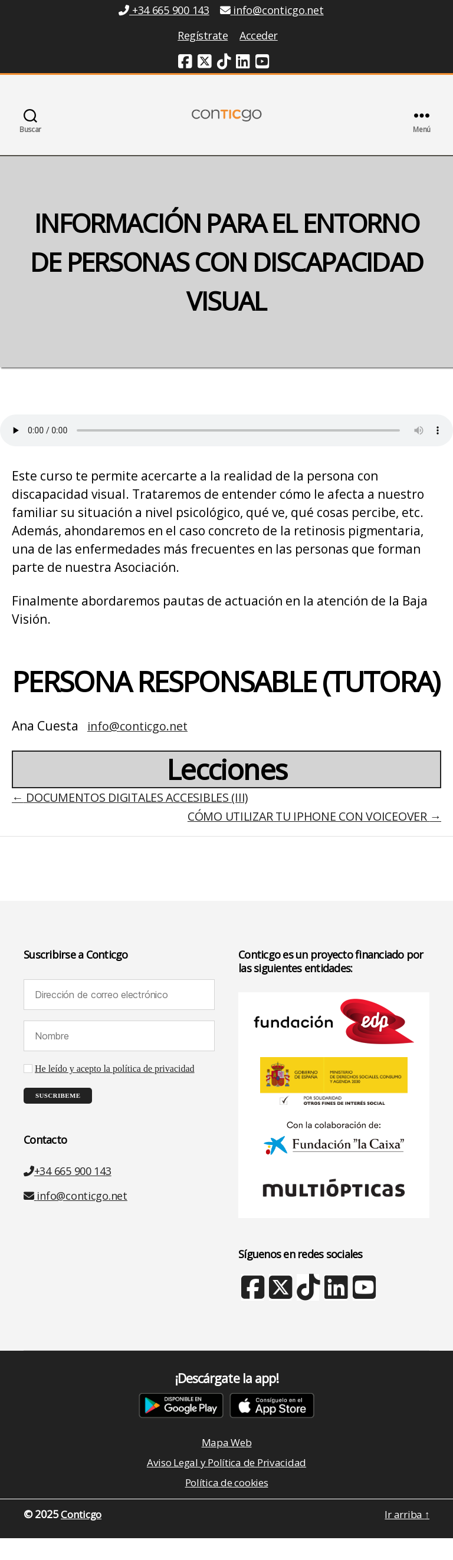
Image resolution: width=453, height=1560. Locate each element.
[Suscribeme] (58, 1113)
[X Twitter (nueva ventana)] (280, 1311)
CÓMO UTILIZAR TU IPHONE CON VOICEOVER (305, 833)
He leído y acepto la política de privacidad (115, 1086)
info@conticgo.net (141, 743)
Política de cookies (227, 1503)
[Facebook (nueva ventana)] (185, 63)
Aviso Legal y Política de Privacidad (226, 1482)
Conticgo (83, 1536)
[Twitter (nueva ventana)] (205, 63)
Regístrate (203, 35)
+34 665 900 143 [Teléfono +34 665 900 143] (164, 10)
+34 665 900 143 (67, 1188)
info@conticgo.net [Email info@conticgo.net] (272, 10)
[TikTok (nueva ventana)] (224, 63)
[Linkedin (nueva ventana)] (243, 63)
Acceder (258, 35)
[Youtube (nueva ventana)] (262, 63)
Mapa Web (226, 1461)
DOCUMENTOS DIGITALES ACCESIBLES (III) (138, 815)
